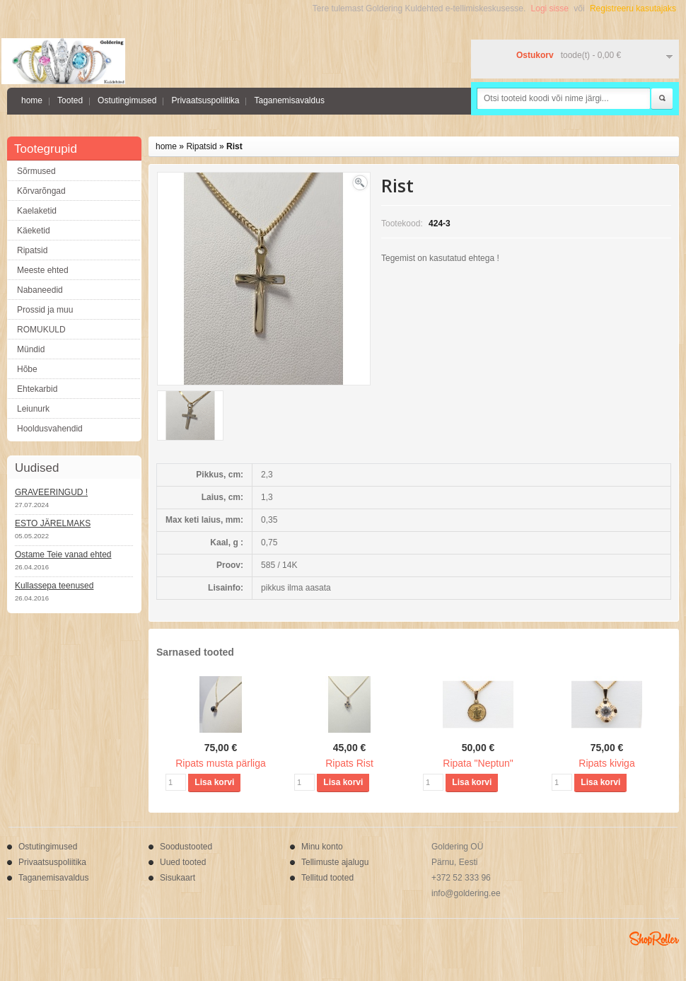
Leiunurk (33, 409)
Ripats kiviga (606, 763)
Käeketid (33, 231)
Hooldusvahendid (50, 429)
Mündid (31, 349)
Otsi (662, 99)
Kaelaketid (37, 211)
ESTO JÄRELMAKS (53, 523)
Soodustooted (186, 847)
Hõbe (27, 369)
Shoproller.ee (654, 938)
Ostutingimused (127, 100)
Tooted (70, 100)
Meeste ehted (43, 270)
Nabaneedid (40, 290)
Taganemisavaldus (289, 100)
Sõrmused (36, 171)
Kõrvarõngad (41, 191)
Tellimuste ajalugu (334, 862)
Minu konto (322, 847)
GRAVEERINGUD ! (51, 492)
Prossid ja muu (45, 310)
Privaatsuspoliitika (205, 100)
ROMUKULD (41, 330)
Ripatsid (32, 250)
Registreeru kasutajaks (633, 8)
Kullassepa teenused (54, 586)
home (31, 100)
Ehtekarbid (37, 389)
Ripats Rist (349, 763)
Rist (234, 146)
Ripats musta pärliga (220, 763)
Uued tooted (183, 862)
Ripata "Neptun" (478, 763)
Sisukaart (177, 878)
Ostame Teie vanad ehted (63, 554)
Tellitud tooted (327, 878)
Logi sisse (550, 8)
